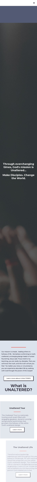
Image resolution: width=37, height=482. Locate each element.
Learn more (16, 430)
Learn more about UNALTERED (18, 378)
